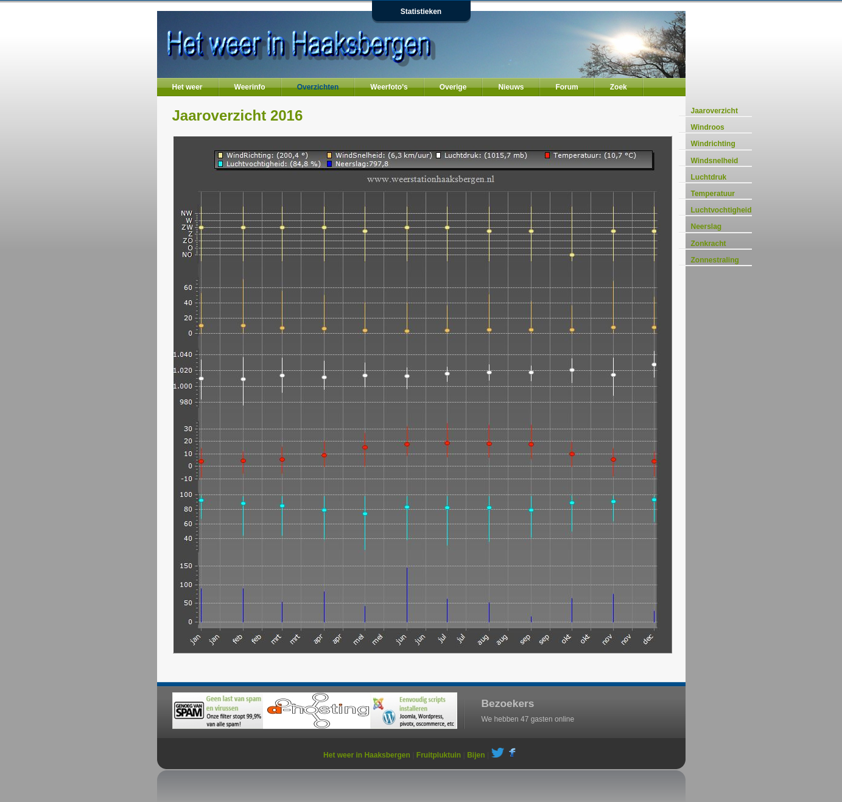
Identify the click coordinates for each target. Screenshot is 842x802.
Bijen (476, 755)
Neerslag (706, 226)
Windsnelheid (715, 161)
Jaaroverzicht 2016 (237, 115)
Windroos (707, 127)
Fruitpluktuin (438, 755)
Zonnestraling (715, 260)
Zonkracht (708, 243)
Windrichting (713, 143)
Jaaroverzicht (714, 111)
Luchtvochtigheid (721, 210)
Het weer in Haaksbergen (366, 755)
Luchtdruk (709, 177)
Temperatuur (713, 193)
